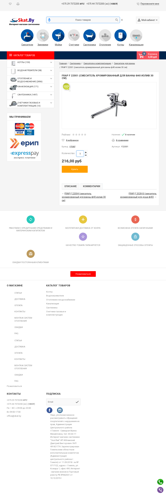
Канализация (136, 44)
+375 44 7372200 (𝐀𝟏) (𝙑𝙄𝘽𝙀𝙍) (102, 3)
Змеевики (43, 44)
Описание (70, 186)
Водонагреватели (55, 295)
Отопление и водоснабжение (60, 299)
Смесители (27, 44)
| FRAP (72, 146)
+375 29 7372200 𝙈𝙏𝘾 (72, 3)
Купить (74, 169)
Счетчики (74, 44)
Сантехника (89, 44)
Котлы (120, 44)
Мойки (58, 44)
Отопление (105, 44)
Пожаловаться (83, 274)
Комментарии (91, 186)
